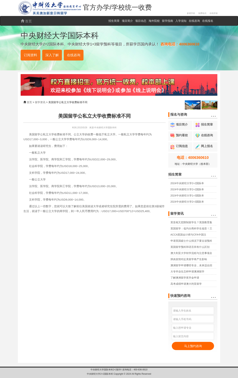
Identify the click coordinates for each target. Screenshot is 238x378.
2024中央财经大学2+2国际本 (187, 183)
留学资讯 (40, 102)
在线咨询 (194, 20)
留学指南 (167, 20)
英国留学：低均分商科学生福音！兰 (191, 228)
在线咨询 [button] (73, 55)
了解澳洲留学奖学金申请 (185, 277)
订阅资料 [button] (30, 55)
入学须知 (180, 20)
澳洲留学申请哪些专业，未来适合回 (191, 265)
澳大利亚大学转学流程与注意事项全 (191, 253)
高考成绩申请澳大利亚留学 (186, 283)
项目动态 (140, 20)
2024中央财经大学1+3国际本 (187, 195)
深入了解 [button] (52, 55)
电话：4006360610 (193, 157)
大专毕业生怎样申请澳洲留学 (187, 271)
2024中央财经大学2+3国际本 (187, 201)
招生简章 (114, 20)
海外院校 (154, 20)
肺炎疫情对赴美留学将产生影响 (189, 259)
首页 (26, 21)
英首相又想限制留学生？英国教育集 (191, 222)
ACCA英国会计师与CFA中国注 (188, 234)
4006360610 (189, 44)
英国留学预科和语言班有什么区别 (190, 246)
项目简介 (127, 20)
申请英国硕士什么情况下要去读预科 (191, 240)
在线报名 (207, 20)
